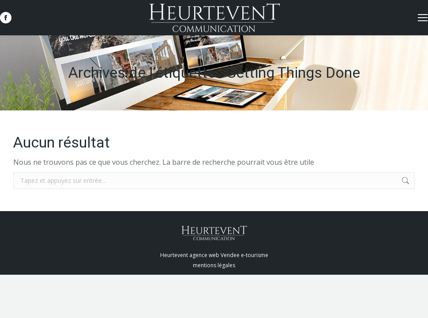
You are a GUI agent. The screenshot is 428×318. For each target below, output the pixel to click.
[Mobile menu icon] (422, 17)
